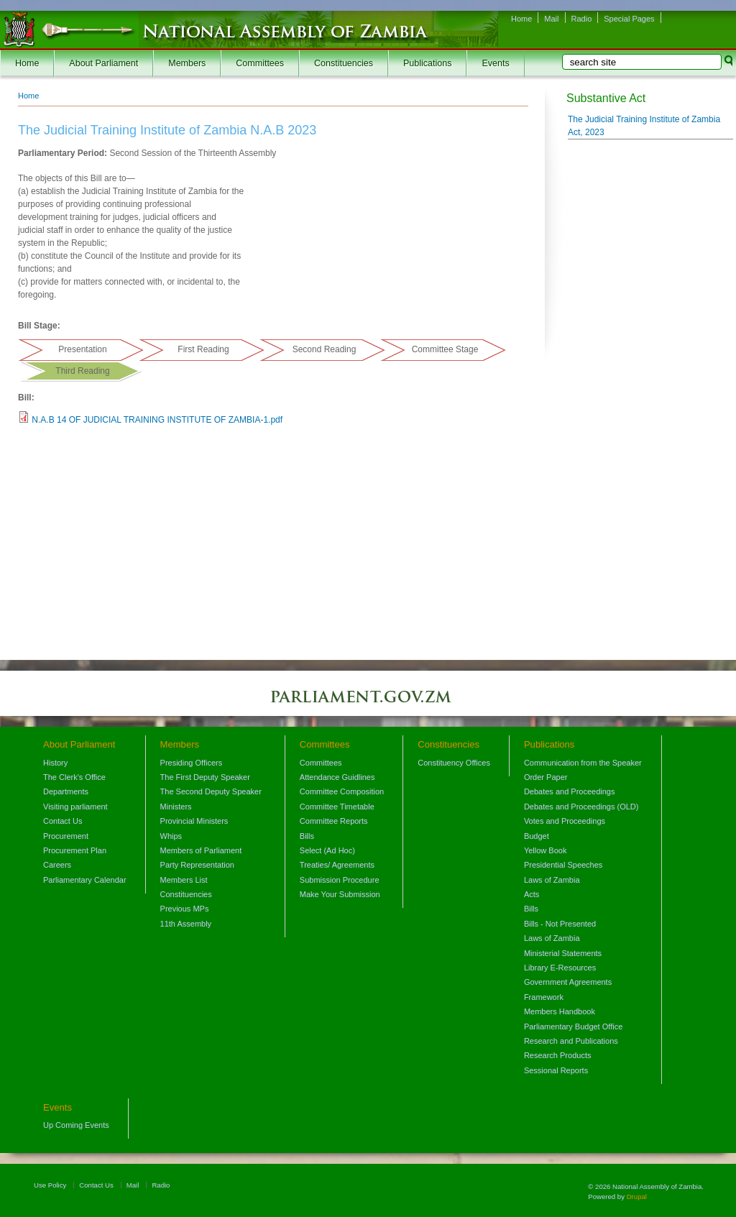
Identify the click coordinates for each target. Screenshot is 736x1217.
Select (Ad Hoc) (327, 850)
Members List (184, 880)
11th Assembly (186, 923)
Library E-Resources (560, 967)
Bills (307, 836)
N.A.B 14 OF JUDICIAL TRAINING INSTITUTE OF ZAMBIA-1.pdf (157, 420)
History (55, 762)
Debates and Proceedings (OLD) (581, 806)
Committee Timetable (337, 806)
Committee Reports (334, 821)
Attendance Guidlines (337, 777)
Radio (581, 18)
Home (521, 18)
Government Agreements (568, 982)
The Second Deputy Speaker (211, 791)
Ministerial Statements (563, 953)
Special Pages (629, 18)
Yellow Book (545, 850)
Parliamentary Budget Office (573, 1026)
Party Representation (197, 864)
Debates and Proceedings (569, 791)
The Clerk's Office (74, 777)
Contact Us (62, 821)
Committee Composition (342, 791)
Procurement (65, 836)
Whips (171, 836)
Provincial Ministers (194, 821)
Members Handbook (559, 1011)
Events (495, 63)
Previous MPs (184, 908)
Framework (544, 997)
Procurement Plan (74, 850)
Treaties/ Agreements (337, 864)
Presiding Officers (191, 762)
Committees (260, 63)
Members (187, 63)
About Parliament (103, 63)
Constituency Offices (454, 762)
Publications (427, 63)
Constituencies (343, 63)
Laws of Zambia (552, 880)
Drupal (637, 1196)
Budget (536, 836)
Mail (551, 18)
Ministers (176, 806)
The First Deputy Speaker (205, 777)
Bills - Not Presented (560, 923)
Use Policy (50, 1185)
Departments (65, 791)
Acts (531, 894)
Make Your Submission (340, 894)
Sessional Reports (556, 1070)
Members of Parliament (201, 850)
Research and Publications (571, 1041)
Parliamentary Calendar (84, 880)
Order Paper (546, 777)
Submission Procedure (340, 880)
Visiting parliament (75, 806)
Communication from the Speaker (583, 762)
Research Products (558, 1055)
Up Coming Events (76, 1125)
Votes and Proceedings (564, 821)
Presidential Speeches (563, 864)
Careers (57, 864)
